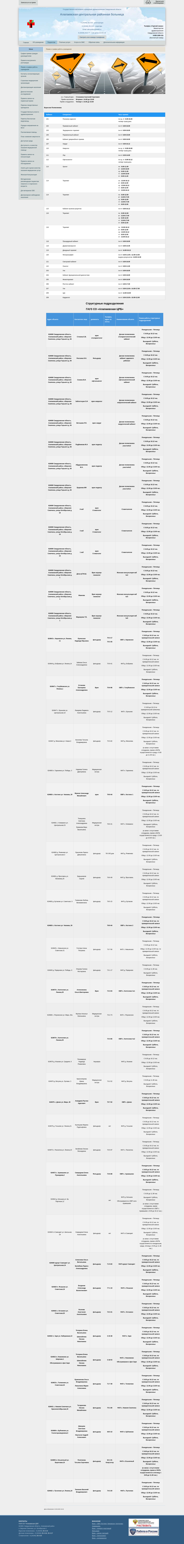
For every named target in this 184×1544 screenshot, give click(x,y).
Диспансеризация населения (31, 87)
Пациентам (51, 42)
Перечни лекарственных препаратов (29, 106)
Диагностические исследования (27, 93)
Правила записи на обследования (27, 162)
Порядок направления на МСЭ (29, 127)
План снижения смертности (30, 137)
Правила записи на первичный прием (27, 100)
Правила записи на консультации (27, 156)
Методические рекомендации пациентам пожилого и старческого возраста (30, 182)
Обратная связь (94, 42)
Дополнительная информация (113, 42)
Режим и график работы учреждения (29, 68)
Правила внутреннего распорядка (28, 62)
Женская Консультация (29, 175)
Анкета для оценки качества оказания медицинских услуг (31, 169)
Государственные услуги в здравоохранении (30, 113)
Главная (26, 42)
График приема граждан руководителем (29, 55)
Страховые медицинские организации (29, 82)
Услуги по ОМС (79, 42)
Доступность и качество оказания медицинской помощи (29, 147)
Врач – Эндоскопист (99, 1536)
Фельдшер (95, 1531)
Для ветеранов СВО (28, 190)
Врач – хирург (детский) (100, 1533)
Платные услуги (64, 42)
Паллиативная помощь (29, 132)
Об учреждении (38, 42)
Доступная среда (27, 141)
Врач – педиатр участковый (101, 1528)
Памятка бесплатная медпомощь (28, 120)
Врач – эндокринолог (99, 1538)
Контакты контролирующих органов (30, 75)
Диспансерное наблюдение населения (30, 196)
